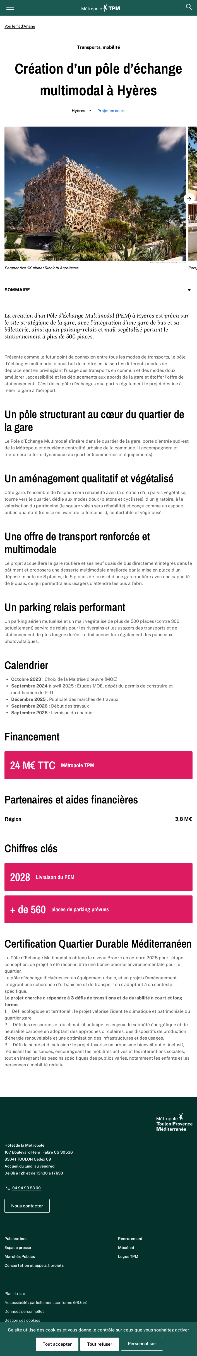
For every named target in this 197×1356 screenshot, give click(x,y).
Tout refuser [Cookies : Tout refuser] (99, 1344)
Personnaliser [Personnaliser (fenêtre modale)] (142, 1343)
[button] (189, 198)
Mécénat (126, 1247)
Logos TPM (128, 1256)
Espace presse (17, 1247)
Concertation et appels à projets (34, 1265)
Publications (15, 1238)
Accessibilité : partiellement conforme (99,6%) (45, 1302)
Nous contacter (27, 1206)
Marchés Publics (19, 1256)
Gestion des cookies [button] (22, 1320)
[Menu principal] (10, 7)
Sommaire (98, 290)
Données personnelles (24, 1311)
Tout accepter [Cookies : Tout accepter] (57, 1344)
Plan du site (14, 1293)
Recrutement (130, 1238)
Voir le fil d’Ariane (19, 26)
